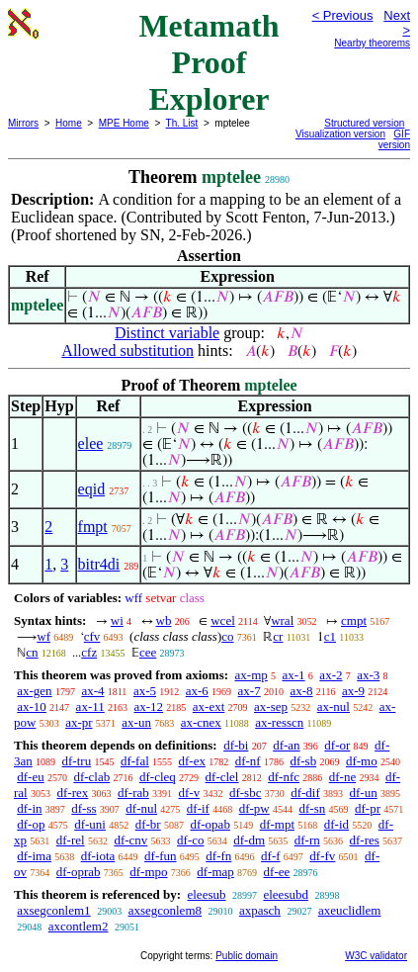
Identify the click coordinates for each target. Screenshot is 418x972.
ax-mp (251, 674)
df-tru (77, 760)
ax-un (136, 722)
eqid (92, 489)
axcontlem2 (78, 926)
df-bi (235, 745)
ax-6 (197, 690)
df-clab (91, 776)
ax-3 (368, 674)
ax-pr (78, 722)
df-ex (192, 760)
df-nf (248, 760)
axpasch (260, 910)
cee (147, 652)
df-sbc (245, 792)
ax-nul (333, 706)
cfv (92, 636)
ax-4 (92, 690)
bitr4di (99, 564)
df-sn (312, 808)
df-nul (141, 808)
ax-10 (31, 706)
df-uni (90, 824)
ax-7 (249, 690)
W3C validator (376, 955)
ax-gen (34, 690)
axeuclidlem (349, 910)
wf (43, 636)
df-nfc (283, 776)
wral (282, 620)
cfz (89, 652)
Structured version (364, 123)
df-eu (30, 776)
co (227, 636)
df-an (286, 745)
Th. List (182, 123)
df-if (198, 808)
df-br (148, 824)
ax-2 (330, 674)
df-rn (307, 840)
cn (32, 652)
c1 (330, 636)
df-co (190, 840)
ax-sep (271, 706)
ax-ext (208, 706)
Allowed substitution (127, 350)
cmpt (354, 620)
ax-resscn (279, 722)
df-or (337, 745)
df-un (363, 792)
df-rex (72, 792)
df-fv (322, 855)
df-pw (254, 808)
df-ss (83, 808)
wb (164, 620)
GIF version (394, 139)
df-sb (303, 760)
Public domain (246, 955)
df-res (364, 840)
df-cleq (157, 776)
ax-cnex (201, 722)
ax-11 (90, 706)
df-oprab (78, 871)
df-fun (160, 855)
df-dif (305, 792)
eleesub (206, 894)
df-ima (34, 855)
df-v (190, 792)
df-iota (98, 855)
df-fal (135, 760)
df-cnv (130, 840)
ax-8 (301, 690)
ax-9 (353, 690)
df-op (30, 824)
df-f (271, 855)
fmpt (93, 526)
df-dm (249, 840)
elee (91, 443)
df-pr (367, 808)
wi (117, 620)
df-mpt (277, 824)
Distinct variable (167, 332)
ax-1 (294, 674)
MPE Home (124, 123)
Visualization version (340, 134)
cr (278, 636)
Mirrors (23, 123)
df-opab (209, 824)
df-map (215, 871)
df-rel (70, 840)
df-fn (218, 855)
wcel (222, 620)
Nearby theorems (372, 43)
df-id (336, 824)
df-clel (222, 776)
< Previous (343, 15)
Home (68, 123)
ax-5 (144, 690)
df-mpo (148, 871)
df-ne (342, 776)
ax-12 (148, 706)
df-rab (133, 792)
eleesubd (285, 894)
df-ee (277, 871)
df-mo (361, 760)
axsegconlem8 (165, 910)
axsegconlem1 (53, 910)
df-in (29, 808)
